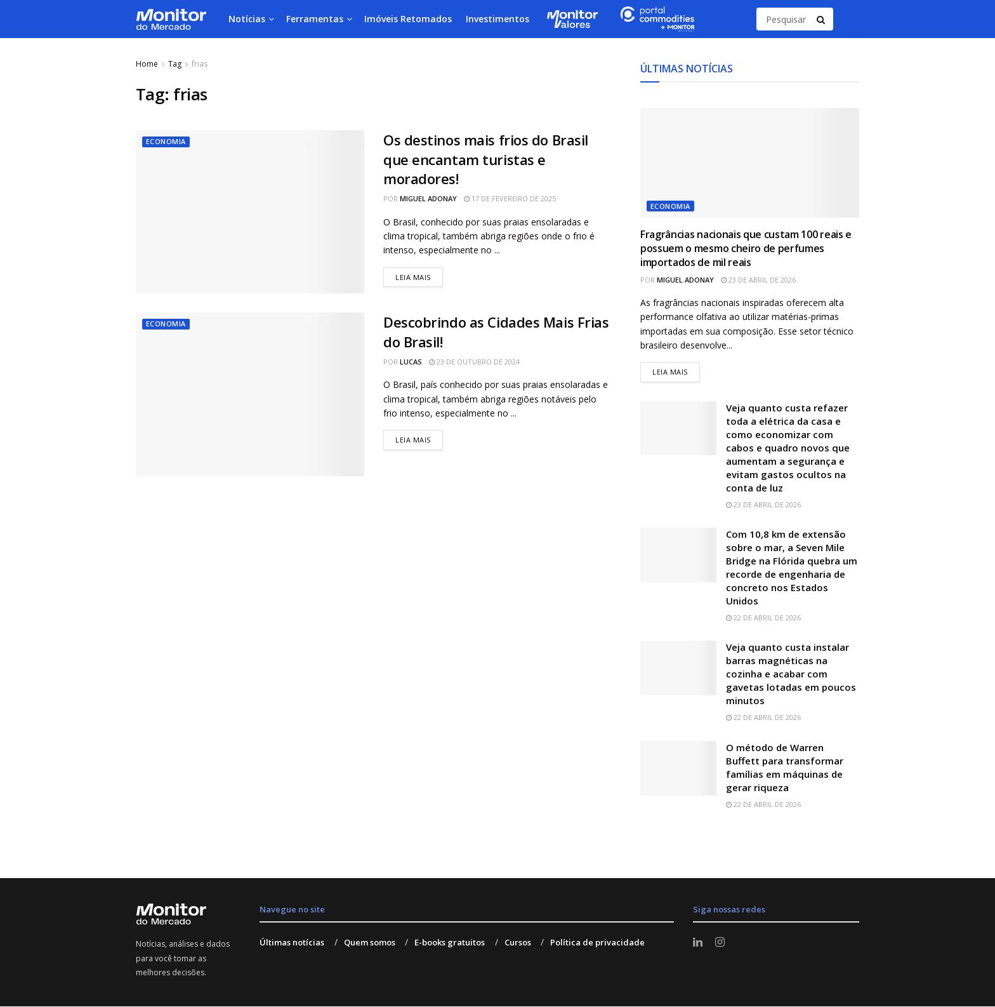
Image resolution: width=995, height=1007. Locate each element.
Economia (166, 142)
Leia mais (419, 274)
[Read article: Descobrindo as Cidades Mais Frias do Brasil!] (250, 394)
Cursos (517, 943)
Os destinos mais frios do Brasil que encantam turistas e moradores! (485, 159)
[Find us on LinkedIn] (697, 943)
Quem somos (369, 943)
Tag (174, 63)
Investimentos (497, 19)
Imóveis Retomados (408, 19)
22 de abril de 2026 (763, 618)
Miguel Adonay (428, 198)
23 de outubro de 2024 (474, 361)
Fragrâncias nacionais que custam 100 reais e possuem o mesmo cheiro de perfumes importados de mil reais (746, 248)
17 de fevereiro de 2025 (510, 198)
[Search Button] (821, 19)
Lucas (411, 361)
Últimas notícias (292, 943)
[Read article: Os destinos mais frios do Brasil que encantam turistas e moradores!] (250, 211)
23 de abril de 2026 (758, 279)
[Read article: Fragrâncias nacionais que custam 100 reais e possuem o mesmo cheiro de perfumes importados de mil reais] (749, 163)
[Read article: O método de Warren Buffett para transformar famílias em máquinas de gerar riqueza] (678, 768)
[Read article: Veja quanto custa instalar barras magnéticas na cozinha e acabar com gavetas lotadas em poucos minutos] (678, 668)
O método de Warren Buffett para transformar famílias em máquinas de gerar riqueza (784, 767)
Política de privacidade (597, 943)
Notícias (246, 19)
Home (147, 63)
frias (200, 63)
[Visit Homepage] (171, 19)
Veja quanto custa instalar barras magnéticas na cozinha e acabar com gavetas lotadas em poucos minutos (791, 674)
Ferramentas (314, 19)
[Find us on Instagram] (720, 943)
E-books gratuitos (449, 943)
